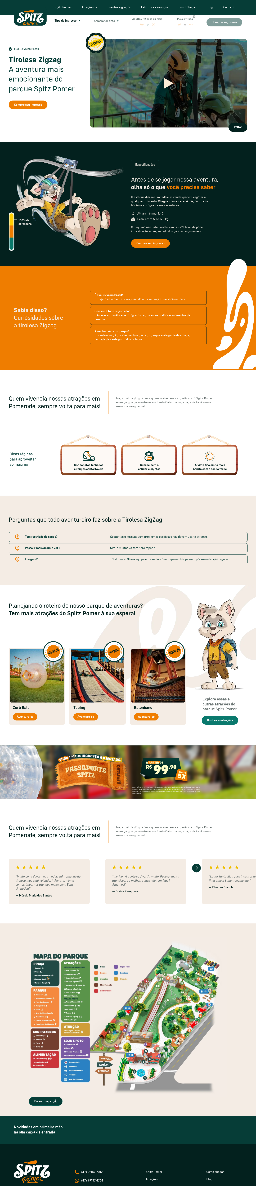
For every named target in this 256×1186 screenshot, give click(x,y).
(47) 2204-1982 (92, 1172)
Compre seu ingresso (28, 104)
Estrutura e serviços (154, 7)
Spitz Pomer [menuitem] (154, 1172)
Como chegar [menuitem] (215, 1172)
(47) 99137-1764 (92, 1180)
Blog (210, 7)
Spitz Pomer (63, 7)
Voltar (238, 127)
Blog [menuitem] (209, 1179)
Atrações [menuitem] (152, 1179)
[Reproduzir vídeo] (168, 83)
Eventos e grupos (119, 7)
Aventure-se (25, 716)
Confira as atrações (220, 720)
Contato (228, 7)
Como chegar (187, 7)
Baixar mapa (45, 1101)
